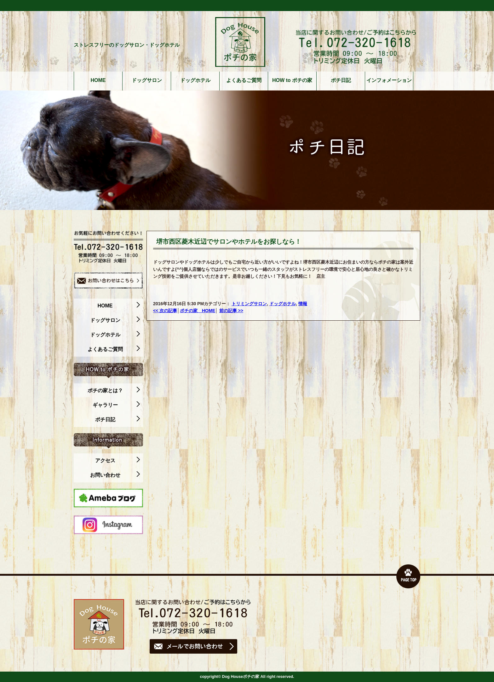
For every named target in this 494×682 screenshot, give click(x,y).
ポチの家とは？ (114, 390)
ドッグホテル (195, 80)
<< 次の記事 (165, 310)
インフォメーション (389, 80)
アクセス (117, 460)
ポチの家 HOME (197, 310)
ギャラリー (116, 405)
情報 (302, 303)
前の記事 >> (231, 310)
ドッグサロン (147, 80)
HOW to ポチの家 (292, 80)
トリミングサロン (249, 303)
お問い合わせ (115, 475)
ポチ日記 (341, 80)
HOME (98, 80)
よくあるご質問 (243, 80)
